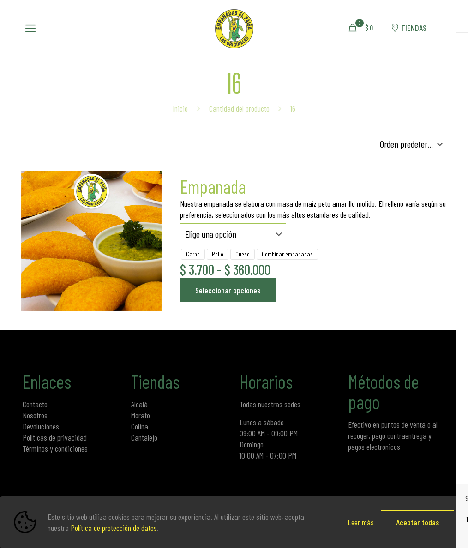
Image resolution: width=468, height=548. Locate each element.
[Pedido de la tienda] (413, 144)
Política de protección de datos (114, 528)
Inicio (180, 108)
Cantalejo (144, 437)
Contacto (35, 404)
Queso (242, 254)
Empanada (213, 186)
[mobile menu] (30, 28)
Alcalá (139, 404)
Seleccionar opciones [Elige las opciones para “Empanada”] (227, 290)
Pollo (217, 254)
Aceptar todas (417, 522)
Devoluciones (41, 426)
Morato (140, 415)
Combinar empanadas (287, 254)
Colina (139, 426)
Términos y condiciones (55, 448)
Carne (193, 254)
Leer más (361, 522)
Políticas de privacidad (55, 437)
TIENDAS (408, 28)
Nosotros (35, 415)
